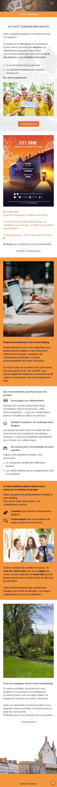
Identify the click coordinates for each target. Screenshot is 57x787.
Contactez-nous (28, 124)
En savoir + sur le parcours (28, 251)
